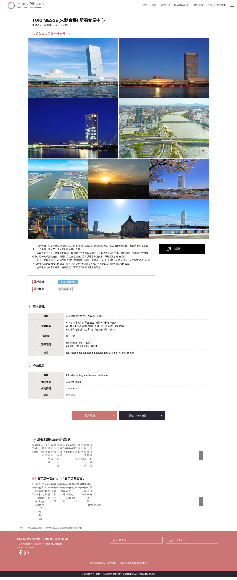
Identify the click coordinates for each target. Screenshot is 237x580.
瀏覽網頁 (70, 395)
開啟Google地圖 (137, 415)
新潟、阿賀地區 (68, 282)
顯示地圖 (90, 415)
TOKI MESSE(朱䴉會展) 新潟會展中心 (64, 530)
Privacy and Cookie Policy (133, 565)
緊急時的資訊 (97, 565)
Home (21, 530)
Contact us (180, 542)
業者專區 (112, 565)
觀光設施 (64, 289)
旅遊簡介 (124, 542)
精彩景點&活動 (35, 530)
